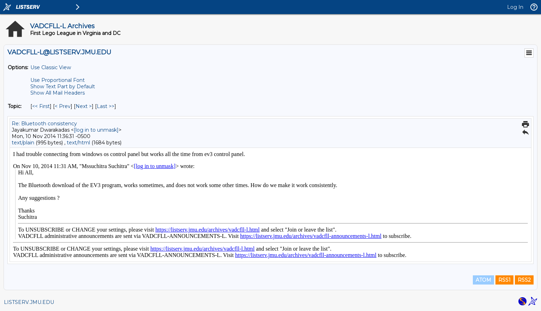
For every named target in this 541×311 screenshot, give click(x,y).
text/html (78, 142)
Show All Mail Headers (57, 93)
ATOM (483, 280)
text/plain (23, 142)
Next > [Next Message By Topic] (84, 106)
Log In (515, 7)
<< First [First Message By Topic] (41, 106)
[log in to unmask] (96, 130)
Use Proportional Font (57, 80)
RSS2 (524, 280)
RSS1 (504, 280)
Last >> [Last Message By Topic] (105, 106)
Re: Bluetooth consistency (44, 123)
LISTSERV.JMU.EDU (29, 302)
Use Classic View (50, 67)
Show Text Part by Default (62, 86)
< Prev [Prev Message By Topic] (63, 106)
